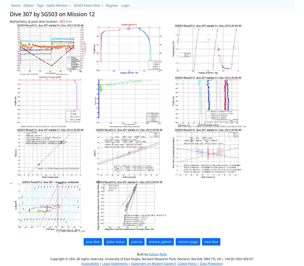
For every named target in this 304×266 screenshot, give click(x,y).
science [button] (136, 242)
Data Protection (211, 264)
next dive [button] (211, 242)
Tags (40, 5)
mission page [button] (188, 242)
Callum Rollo (158, 254)
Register (112, 5)
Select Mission (57, 5)
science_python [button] (160, 242)
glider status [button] (115, 242)
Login (125, 5)
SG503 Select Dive (87, 5)
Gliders (28, 5)
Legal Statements (115, 264)
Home (15, 5)
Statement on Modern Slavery (153, 264)
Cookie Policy (187, 264)
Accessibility (90, 264)
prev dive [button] (92, 242)
